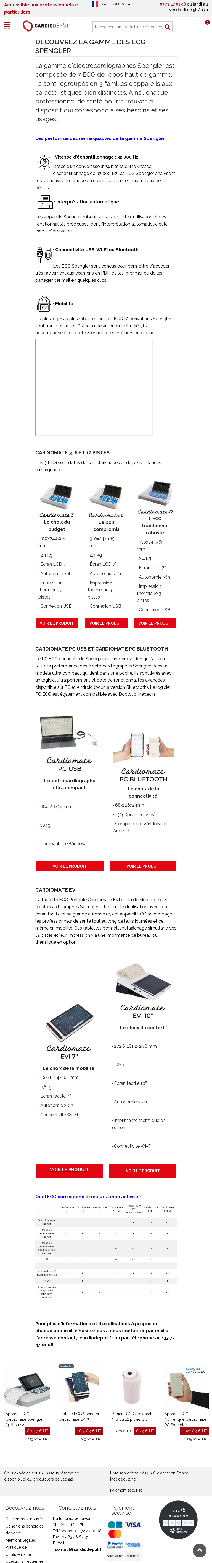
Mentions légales (21, 1540)
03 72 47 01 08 (173, 4)
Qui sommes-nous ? (24, 1519)
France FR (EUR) (111, 4)
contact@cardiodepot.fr (79, 1549)
